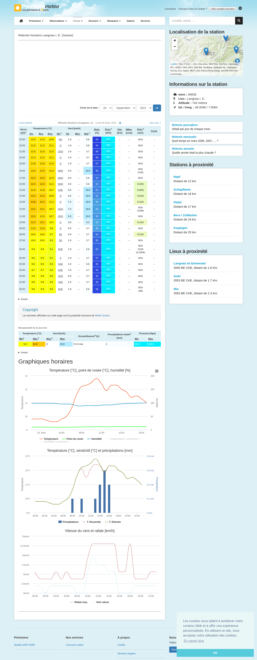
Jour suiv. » (155, 123)
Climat (78, 21)
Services (145, 21)
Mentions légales (127, 653)
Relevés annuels (206, 151)
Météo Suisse (102, 315)
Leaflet (173, 64)
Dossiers (95, 21)
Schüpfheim (206, 192)
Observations (58, 21)
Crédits (121, 645)
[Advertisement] (89, 72)
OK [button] (215, 652)
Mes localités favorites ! (223, 9)
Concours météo (75, 645)
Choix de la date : (89, 108)
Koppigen (206, 230)
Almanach (114, 21)
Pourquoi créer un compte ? (192, 9)
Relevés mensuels (206, 139)
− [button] (174, 47)
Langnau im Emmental (206, 266)
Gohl (206, 278)
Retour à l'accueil (37, 8)
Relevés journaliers (206, 127)
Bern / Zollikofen (206, 217)
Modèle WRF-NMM (24, 645)
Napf (206, 179)
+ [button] (174, 41)
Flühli (206, 205)
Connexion (170, 9)
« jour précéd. (25, 123)
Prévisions (36, 21)
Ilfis (206, 291)
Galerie (131, 21)
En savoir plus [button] (194, 641)
